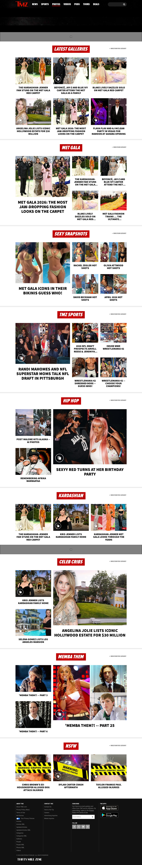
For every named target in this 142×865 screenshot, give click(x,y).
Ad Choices (20, 815)
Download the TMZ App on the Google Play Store (109, 815)
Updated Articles (21, 827)
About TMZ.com (21, 807)
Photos (54, 21)
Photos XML (20, 847)
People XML (20, 844)
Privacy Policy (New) (23, 810)
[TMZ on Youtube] (24, 3)
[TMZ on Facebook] (17, 4)
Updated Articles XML (23, 830)
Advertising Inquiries (50, 815)
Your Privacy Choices (25, 818)
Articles (18, 821)
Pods (87, 21)
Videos (71, 21)
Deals (117, 21)
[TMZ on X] (20, 4)
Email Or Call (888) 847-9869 (39, 13)
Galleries (19, 839)
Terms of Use (20, 812)
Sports (36, 21)
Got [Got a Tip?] (22, 12)
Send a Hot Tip (49, 810)
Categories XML (21, 836)
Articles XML (20, 824)
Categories (19, 833)
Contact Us (47, 807)
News (20, 21)
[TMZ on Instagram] (27, 4)
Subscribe (92, 817)
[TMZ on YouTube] (83, 827)
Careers (46, 812)
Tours (102, 21)
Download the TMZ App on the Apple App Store (109, 808)
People (18, 842)
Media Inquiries (49, 818)
